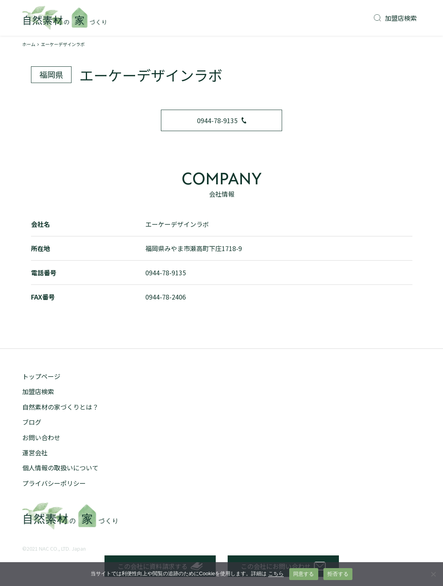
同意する (303, 574)
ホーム (28, 44)
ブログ (31, 422)
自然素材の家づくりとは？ (60, 407)
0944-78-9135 (221, 120)
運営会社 (35, 452)
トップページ (41, 376)
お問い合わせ (41, 437)
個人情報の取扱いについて (60, 467)
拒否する (337, 574)
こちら (276, 573)
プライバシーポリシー (54, 483)
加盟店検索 (395, 17)
